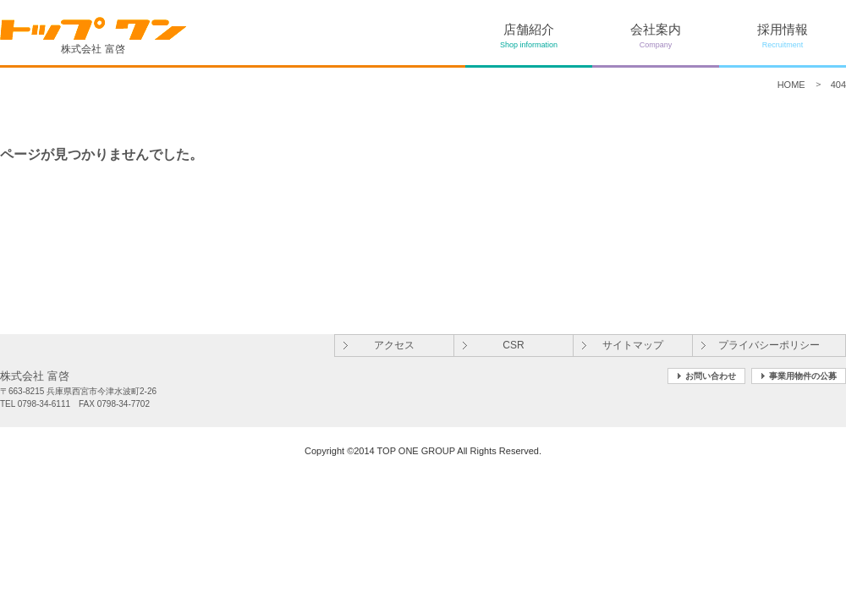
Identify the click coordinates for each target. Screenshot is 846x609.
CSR (513, 345)
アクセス (394, 345)
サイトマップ (632, 345)
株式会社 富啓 (93, 35)
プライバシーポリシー (769, 345)
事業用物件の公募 (803, 376)
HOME (791, 85)
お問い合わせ (710, 376)
